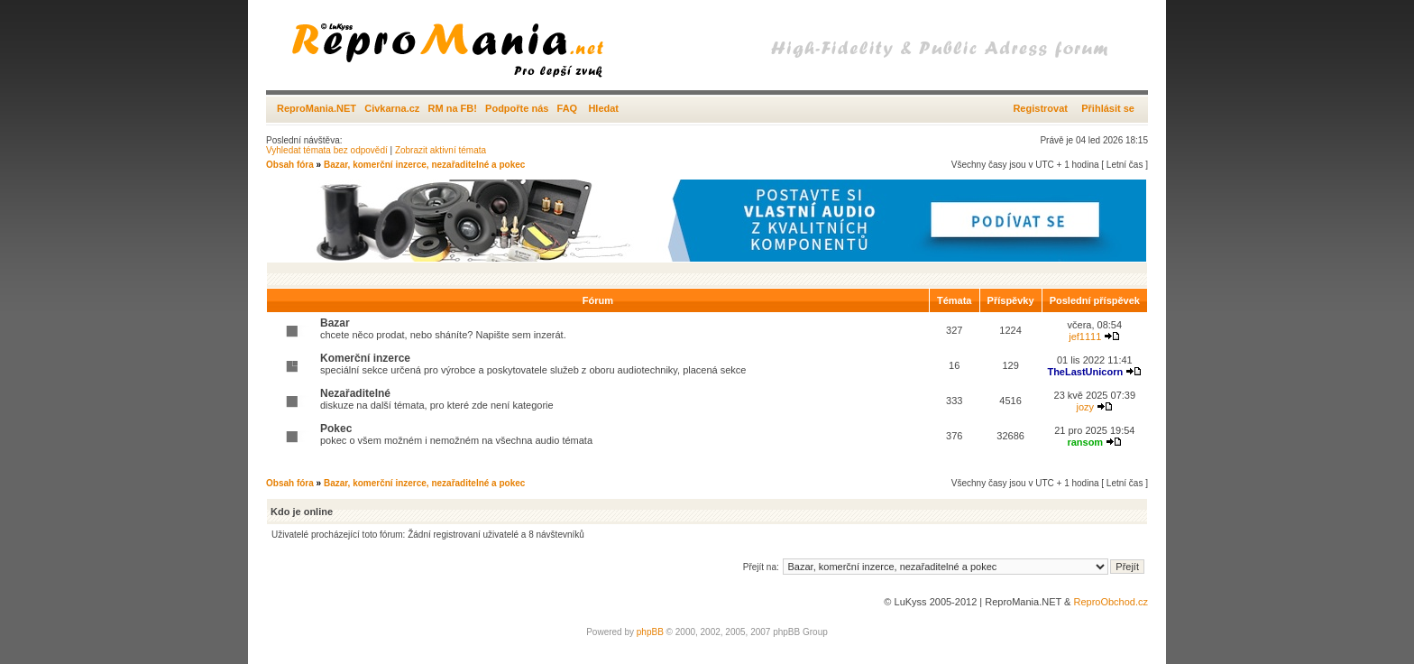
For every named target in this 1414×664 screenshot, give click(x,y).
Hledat (603, 108)
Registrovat (1040, 108)
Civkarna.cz (391, 108)
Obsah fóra (290, 165)
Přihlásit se (1107, 108)
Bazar (335, 323)
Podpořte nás (516, 108)
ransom (1085, 442)
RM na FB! (452, 108)
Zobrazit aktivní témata (440, 150)
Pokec (336, 428)
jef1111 (1085, 336)
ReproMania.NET (316, 108)
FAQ (567, 108)
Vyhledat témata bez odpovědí (327, 150)
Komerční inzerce (365, 358)
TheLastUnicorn (1085, 371)
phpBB (650, 632)
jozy (1086, 406)
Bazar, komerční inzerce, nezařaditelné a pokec (424, 165)
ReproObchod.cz (1110, 601)
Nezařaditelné (355, 393)
